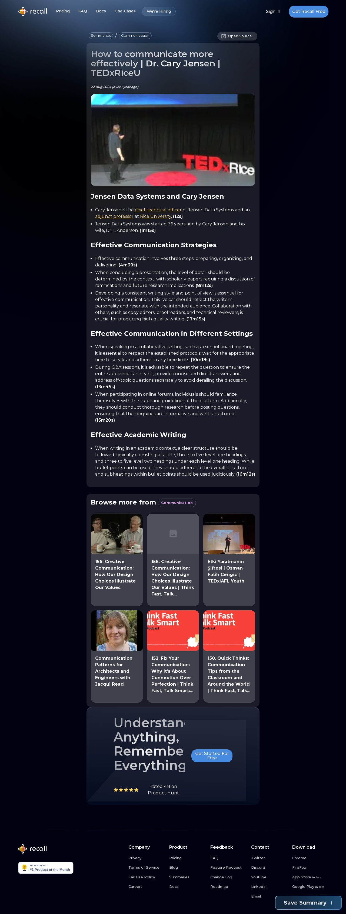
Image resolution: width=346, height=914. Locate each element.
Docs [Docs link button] (100, 11)
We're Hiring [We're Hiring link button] (158, 11)
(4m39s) (128, 265)
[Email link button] (269, 896)
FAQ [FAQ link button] (82, 11)
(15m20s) (105, 420)
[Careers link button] (146, 887)
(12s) (178, 216)
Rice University (155, 216)
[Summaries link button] (187, 877)
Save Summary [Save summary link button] (308, 903)
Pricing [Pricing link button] (63, 11)
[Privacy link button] (146, 858)
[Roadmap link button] (228, 887)
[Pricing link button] (187, 858)
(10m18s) (200, 359)
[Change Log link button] (228, 877)
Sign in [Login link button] (273, 11)
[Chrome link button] (310, 858)
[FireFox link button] (310, 867)
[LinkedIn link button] (269, 887)
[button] (101, 35)
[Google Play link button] (310, 887)
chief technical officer (158, 209)
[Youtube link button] (269, 877)
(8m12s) (204, 285)
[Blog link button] (187, 867)
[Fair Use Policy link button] (146, 877)
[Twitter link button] (269, 858)
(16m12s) (245, 474)
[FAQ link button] (228, 858)
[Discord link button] (269, 867)
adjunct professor (114, 216)
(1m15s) (148, 230)
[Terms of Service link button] (146, 867)
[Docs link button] (187, 887)
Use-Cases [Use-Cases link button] (125, 11)
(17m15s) (196, 318)
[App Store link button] (310, 877)
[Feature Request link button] (228, 867)
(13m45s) (105, 386)
